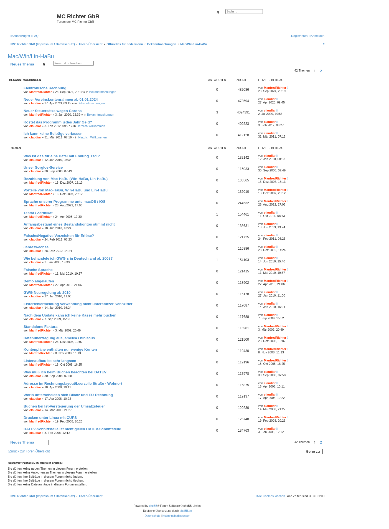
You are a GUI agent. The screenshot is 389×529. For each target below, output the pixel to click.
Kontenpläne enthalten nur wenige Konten (60, 349)
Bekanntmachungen (102, 91)
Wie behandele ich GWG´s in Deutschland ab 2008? (68, 258)
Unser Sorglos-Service (43, 167)
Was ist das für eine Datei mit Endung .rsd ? (62, 156)
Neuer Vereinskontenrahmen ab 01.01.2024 (61, 99)
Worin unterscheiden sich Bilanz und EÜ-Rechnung (68, 395)
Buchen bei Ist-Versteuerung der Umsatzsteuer (64, 406)
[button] (325, 70)
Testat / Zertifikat (38, 213)
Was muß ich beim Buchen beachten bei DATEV (65, 372)
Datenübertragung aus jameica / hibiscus (59, 338)
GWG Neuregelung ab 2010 (47, 292)
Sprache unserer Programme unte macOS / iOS (64, 201)
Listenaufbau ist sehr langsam (50, 361)
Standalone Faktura (40, 327)
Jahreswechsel (37, 247)
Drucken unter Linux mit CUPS (50, 418)
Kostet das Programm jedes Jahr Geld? (58, 122)
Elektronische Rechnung (45, 88)
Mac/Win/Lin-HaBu (31, 56)
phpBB (153, 505)
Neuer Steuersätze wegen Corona (53, 111)
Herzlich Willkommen (91, 126)
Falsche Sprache (38, 270)
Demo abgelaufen (39, 281)
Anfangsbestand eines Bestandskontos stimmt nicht (69, 224)
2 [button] (321, 70)
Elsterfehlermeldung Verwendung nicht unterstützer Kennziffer (78, 304)
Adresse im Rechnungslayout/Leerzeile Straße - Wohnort (73, 383)
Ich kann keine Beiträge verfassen (53, 133)
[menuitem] (35, 35)
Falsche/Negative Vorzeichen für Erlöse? (59, 236)
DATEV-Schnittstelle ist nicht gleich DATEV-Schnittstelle (72, 429)
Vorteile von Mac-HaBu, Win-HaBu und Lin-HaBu (66, 190)
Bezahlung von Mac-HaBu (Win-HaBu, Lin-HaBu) (66, 179)
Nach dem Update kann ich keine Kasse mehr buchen (70, 315)
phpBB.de (186, 510)
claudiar (35, 103)
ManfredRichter (40, 91)
